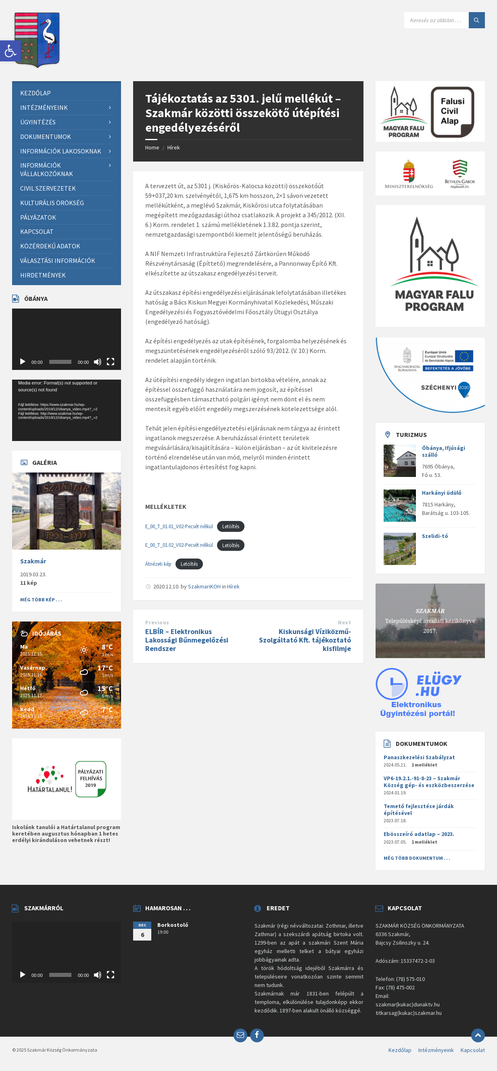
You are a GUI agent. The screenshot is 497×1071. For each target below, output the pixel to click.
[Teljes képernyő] (110, 362)
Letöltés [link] (230, 526)
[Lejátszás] (23, 362)
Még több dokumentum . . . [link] (417, 858)
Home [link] (152, 147)
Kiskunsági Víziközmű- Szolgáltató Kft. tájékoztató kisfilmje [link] (305, 640)
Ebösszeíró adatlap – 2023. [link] (419, 834)
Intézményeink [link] (436, 1050)
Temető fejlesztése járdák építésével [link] (419, 809)
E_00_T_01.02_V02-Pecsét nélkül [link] (179, 545)
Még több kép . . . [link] (41, 599)
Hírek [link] (173, 147)
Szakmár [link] (33, 561)
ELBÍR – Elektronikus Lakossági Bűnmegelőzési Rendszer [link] (186, 640)
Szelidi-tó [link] (435, 536)
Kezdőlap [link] (399, 1050)
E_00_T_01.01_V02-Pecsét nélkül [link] (179, 526)
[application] (66, 339)
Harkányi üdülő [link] (441, 492)
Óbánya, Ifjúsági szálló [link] (443, 451)
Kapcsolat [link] (473, 1050)
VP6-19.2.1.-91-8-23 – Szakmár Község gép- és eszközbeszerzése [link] (429, 782)
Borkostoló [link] (172, 924)
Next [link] (344, 622)
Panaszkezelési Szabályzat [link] (419, 757)
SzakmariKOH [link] (204, 586)
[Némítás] (98, 362)
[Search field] (444, 20)
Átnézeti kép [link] (158, 564)
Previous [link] (157, 622)
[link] (10, 50)
